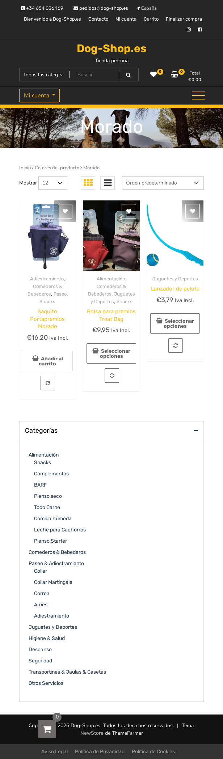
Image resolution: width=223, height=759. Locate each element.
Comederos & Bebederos (57, 552)
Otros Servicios (46, 683)
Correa (42, 593)
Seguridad (40, 661)
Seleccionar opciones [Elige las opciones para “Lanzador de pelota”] (179, 323)
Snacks (47, 301)
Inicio (25, 167)
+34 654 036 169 (42, 8)
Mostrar (28, 182)
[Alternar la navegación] (198, 95)
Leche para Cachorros (60, 530)
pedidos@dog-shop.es (100, 8)
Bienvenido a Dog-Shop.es (52, 19)
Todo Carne (47, 507)
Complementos (51, 474)
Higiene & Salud (47, 638)
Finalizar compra (184, 19)
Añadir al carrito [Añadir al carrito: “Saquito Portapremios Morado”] (51, 361)
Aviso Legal (54, 752)
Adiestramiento (47, 278)
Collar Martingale (53, 582)
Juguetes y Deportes (175, 278)
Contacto (98, 19)
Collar (40, 571)
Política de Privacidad (100, 752)
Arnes (40, 605)
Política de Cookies (153, 752)
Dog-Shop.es (112, 48)
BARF (40, 485)
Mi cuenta (125, 19)
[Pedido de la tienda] (163, 183)
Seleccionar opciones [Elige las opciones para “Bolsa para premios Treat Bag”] (115, 353)
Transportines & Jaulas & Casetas (67, 672)
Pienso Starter (50, 541)
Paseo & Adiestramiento (56, 563)
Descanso (40, 649)
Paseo (60, 294)
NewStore (92, 733)
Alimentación (111, 278)
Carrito (151, 19)
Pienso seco (48, 496)
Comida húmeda (53, 519)
